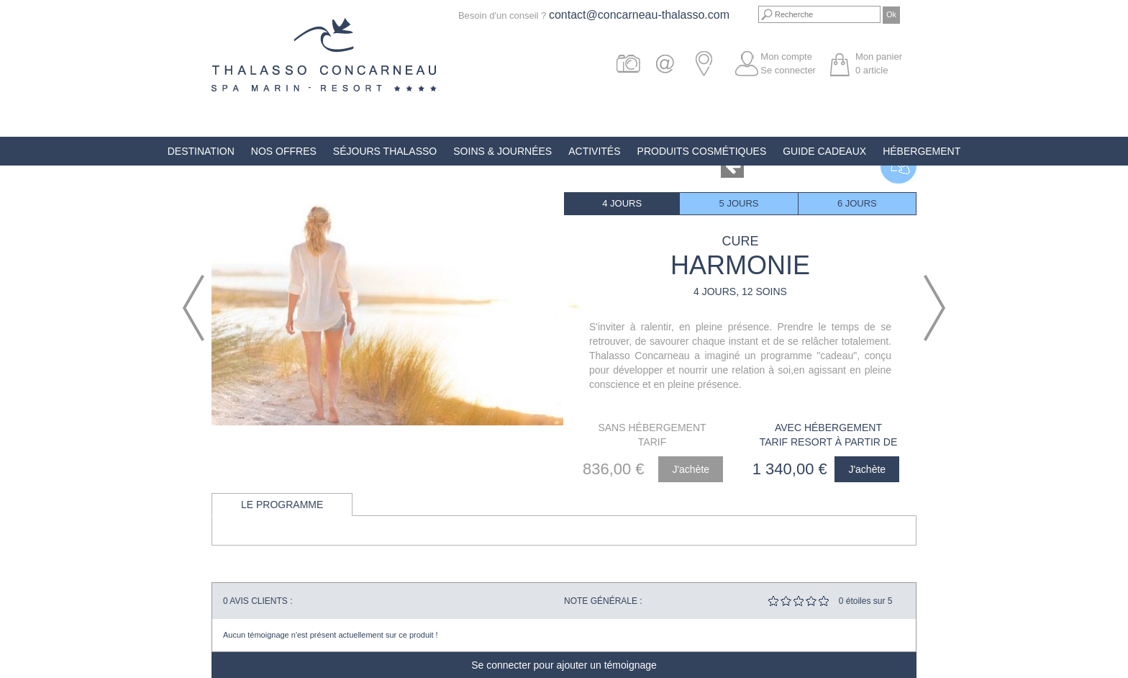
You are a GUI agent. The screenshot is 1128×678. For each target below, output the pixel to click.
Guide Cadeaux (824, 151)
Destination (201, 151)
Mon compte (786, 56)
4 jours (622, 203)
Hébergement (921, 151)
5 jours (739, 203)
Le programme (282, 504)
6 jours (857, 203)
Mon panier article (878, 63)
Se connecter (788, 70)
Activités (594, 151)
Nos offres (284, 151)
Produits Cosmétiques (702, 151)
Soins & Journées (502, 151)
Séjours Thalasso (385, 151)
